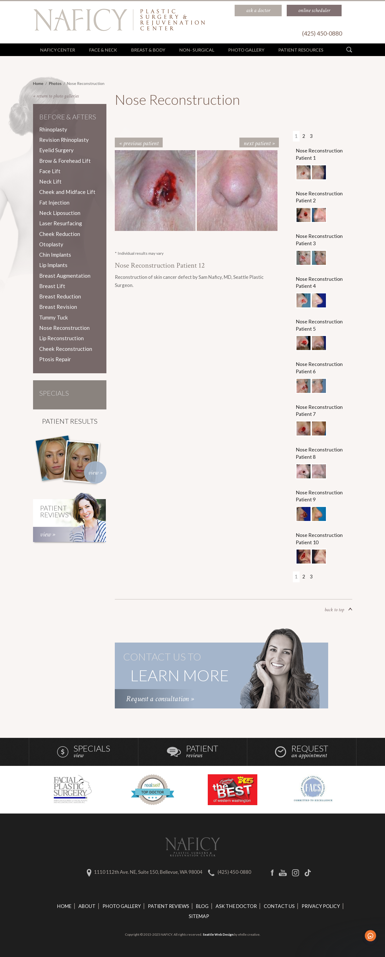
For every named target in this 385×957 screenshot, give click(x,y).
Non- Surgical (196, 49)
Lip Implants (53, 265)
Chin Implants (55, 254)
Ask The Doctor (236, 906)
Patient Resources (300, 49)
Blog (202, 906)
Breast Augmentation (64, 275)
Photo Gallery (121, 906)
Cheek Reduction (59, 234)
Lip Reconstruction (61, 338)
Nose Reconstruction (64, 328)
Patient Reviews (168, 906)
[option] (156, 190)
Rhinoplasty (53, 129)
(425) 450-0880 (234, 872)
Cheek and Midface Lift (67, 192)
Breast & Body (148, 49)
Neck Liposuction (59, 213)
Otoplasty (51, 244)
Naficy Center (57, 49)
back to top (338, 609)
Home (38, 83)
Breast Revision (58, 306)
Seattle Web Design (218, 934)
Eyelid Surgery (56, 150)
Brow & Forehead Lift (65, 160)
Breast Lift (52, 286)
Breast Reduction (60, 296)
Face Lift (49, 171)
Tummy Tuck (53, 317)
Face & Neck (103, 49)
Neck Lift (50, 181)
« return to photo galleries (56, 96)
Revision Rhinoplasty (64, 139)
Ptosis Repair (55, 359)
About (86, 906)
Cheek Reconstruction (65, 349)
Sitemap (199, 916)
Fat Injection (54, 202)
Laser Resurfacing (60, 223)
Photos (55, 83)
